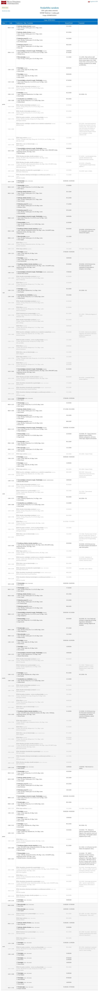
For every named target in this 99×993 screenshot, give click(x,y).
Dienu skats (5, 7)
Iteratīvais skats (6, 11)
